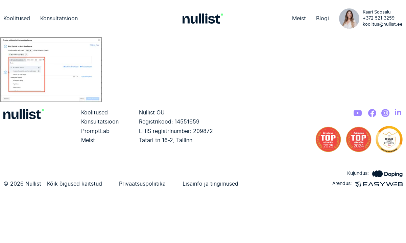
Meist (299, 18)
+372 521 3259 (379, 18)
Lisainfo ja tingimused (210, 184)
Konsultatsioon (59, 18)
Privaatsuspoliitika (142, 184)
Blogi (322, 18)
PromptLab (95, 131)
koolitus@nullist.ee (383, 24)
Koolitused (16, 18)
